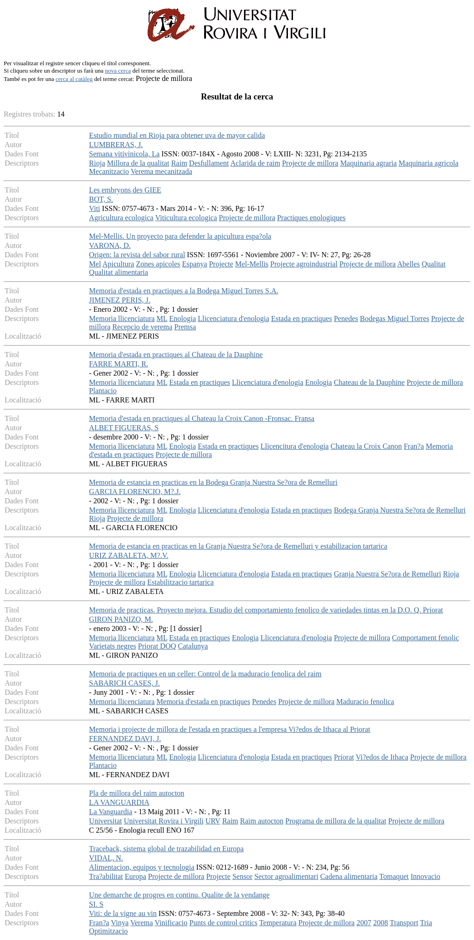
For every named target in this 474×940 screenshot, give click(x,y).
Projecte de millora (310, 163)
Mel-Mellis (251, 264)
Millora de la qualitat (138, 163)
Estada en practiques (301, 318)
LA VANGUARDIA (119, 802)
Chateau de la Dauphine (369, 382)
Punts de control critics (223, 923)
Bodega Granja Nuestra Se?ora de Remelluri (400, 510)
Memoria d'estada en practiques (203, 701)
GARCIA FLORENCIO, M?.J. (135, 491)
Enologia (182, 318)
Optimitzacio (108, 931)
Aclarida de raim (256, 163)
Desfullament (209, 163)
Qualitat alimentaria (118, 272)
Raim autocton (262, 821)
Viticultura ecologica (186, 218)
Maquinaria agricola (428, 163)
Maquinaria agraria (368, 163)
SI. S (96, 904)
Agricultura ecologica (121, 218)
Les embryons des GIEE (125, 190)
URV (213, 821)
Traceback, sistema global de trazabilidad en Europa (166, 849)
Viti (94, 208)
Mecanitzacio (109, 171)
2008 (380, 923)
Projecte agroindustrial (303, 264)
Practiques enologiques (311, 218)
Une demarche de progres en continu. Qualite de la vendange (179, 895)
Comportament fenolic (425, 638)
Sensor (242, 876)
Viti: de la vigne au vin (122, 913)
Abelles (408, 264)
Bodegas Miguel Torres (395, 318)
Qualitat (434, 264)
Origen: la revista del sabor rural (137, 255)
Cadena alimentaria (349, 876)
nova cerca (118, 70)
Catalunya (193, 646)
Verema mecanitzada (161, 171)
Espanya (194, 264)
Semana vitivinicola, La (124, 154)
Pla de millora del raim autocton (136, 793)
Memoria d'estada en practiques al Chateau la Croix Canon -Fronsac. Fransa (201, 418)
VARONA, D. (110, 245)
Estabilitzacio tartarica (180, 582)
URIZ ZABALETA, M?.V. (128, 555)
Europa (135, 876)
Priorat (344, 757)
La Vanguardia (110, 812)
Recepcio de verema (142, 327)
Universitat (105, 821)
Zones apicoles (158, 264)
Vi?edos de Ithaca (382, 757)
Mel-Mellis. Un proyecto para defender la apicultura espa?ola (180, 236)
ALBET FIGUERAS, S (123, 428)
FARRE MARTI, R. (118, 364)
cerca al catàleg (74, 78)
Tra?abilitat (106, 876)
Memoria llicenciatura (122, 318)
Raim (179, 163)
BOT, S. (101, 199)
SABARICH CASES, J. (124, 683)
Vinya (120, 923)
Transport (404, 923)
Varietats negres (112, 646)
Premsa (185, 327)
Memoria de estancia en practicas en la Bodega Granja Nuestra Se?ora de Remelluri (213, 482)
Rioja (97, 163)
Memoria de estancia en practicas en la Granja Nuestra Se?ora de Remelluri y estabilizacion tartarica (238, 546)
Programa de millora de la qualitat (335, 821)
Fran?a (414, 446)
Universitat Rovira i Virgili (163, 821)
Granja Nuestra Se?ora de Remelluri (387, 574)
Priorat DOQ (157, 646)
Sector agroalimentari (286, 876)
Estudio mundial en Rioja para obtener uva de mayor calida (177, 135)
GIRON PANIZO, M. (121, 619)
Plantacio (103, 391)
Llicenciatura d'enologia (233, 318)
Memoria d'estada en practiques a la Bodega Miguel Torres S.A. (183, 291)
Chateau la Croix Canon (366, 446)
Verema (141, 923)
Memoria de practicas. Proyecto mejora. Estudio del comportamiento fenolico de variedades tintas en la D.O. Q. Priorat (266, 610)
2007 (363, 923)
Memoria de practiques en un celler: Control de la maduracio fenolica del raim (205, 674)
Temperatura (278, 923)
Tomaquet (394, 876)
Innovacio (425, 876)
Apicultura (118, 264)
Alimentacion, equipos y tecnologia (141, 867)
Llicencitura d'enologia (295, 446)
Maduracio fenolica (365, 701)
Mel (95, 264)
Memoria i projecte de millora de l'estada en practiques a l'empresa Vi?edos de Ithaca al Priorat (229, 729)
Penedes (346, 318)
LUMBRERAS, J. (116, 144)
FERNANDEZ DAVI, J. (125, 738)
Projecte (221, 264)
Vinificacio (171, 923)
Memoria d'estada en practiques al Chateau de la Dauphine (175, 355)
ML (161, 318)
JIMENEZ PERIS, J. (119, 300)
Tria (426, 923)
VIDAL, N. (106, 858)
